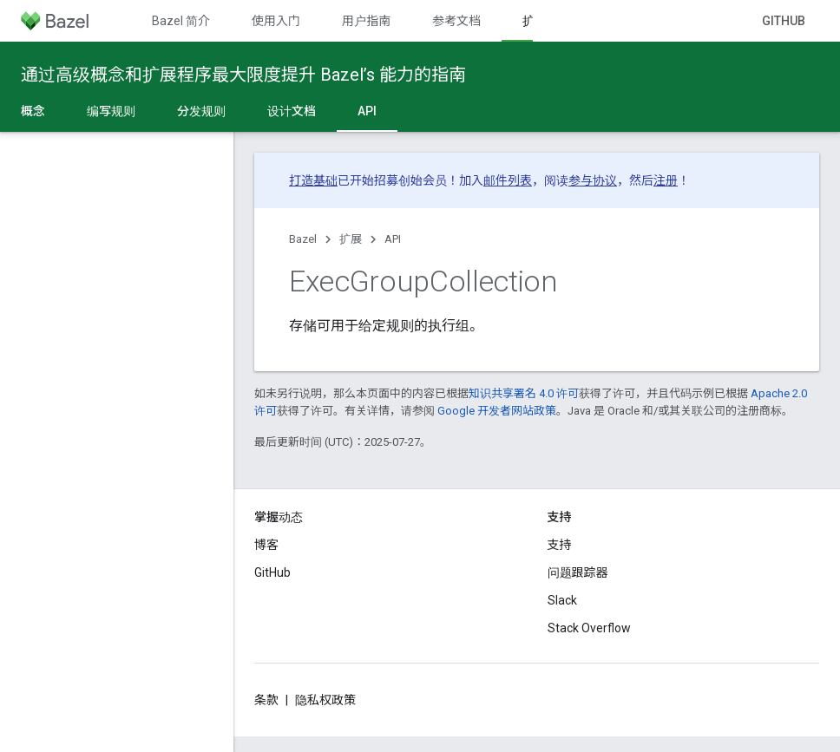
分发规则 (201, 111)
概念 (33, 111)
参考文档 (456, 21)
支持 (560, 545)
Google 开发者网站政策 (496, 410)
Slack (562, 600)
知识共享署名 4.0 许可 (524, 393)
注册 (665, 180)
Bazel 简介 (181, 21)
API (392, 238)
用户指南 (366, 21)
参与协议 (592, 180)
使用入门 (276, 21)
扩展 (350, 238)
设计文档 (291, 111)
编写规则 (111, 111)
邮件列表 (507, 180)
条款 (266, 700)
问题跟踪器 (578, 572)
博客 (266, 545)
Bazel (303, 238)
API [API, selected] (367, 111)
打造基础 (313, 180)
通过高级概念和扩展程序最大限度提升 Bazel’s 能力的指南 (243, 74)
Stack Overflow (589, 628)
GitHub (783, 21)
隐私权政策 (325, 700)
